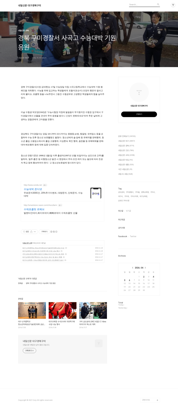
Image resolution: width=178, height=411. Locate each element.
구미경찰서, (130, 192)
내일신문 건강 (126, 150)
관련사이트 (146, 400)
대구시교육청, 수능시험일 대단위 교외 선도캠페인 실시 (43, 260)
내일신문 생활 (126, 164)
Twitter (133, 236)
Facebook (122, 236)
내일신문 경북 (126, 145)
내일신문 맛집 (125, 160)
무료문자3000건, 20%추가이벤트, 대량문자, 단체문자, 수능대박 (53, 194)
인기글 (128, 211)
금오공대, (121, 192)
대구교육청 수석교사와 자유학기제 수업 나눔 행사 (41, 251)
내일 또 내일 (125, 174)
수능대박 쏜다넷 (33, 189)
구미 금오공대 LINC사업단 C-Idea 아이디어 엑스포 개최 (43, 254)
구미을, (137, 192)
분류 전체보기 (127, 136)
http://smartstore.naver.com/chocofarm (40, 205)
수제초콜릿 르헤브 (34, 209)
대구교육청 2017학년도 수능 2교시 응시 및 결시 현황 (42, 257)
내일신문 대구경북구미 (29, 5)
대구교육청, (144, 196)
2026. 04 (139, 268)
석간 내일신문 (125, 169)
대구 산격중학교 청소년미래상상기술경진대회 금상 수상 (43, 248)
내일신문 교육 (27, 243)
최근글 (120, 211)
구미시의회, (134, 196)
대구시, (120, 196)
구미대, (126, 196)
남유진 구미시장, (124, 201)
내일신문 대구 (126, 141)
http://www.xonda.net (33, 185)
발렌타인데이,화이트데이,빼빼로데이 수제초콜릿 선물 (50, 213)
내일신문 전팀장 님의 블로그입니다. (36, 345)
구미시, (152, 192)
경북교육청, (145, 192)
